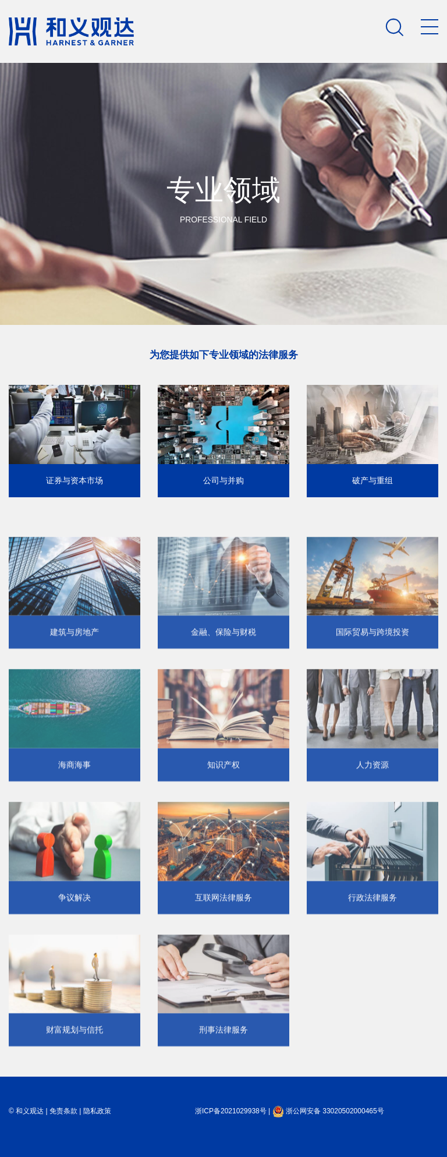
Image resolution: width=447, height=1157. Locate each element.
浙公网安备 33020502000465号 (328, 1111)
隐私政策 (97, 1111)
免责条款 (63, 1111)
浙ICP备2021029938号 (231, 1111)
